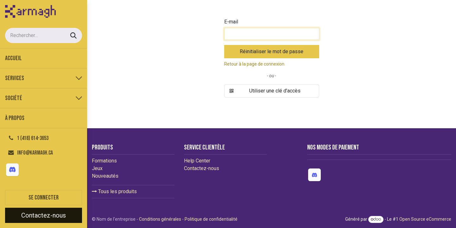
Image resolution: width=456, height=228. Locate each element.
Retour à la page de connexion (254, 63)
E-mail (231, 22)
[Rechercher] (73, 35)
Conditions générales (160, 219)
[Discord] (12, 169)
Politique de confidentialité (211, 219)
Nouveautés (105, 176)
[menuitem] (43, 58)
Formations (104, 161)
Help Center (197, 161)
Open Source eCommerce (425, 219)
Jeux (97, 168)
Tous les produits (114, 191)
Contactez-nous (43, 215)
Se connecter (43, 197)
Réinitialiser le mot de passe (271, 51)
